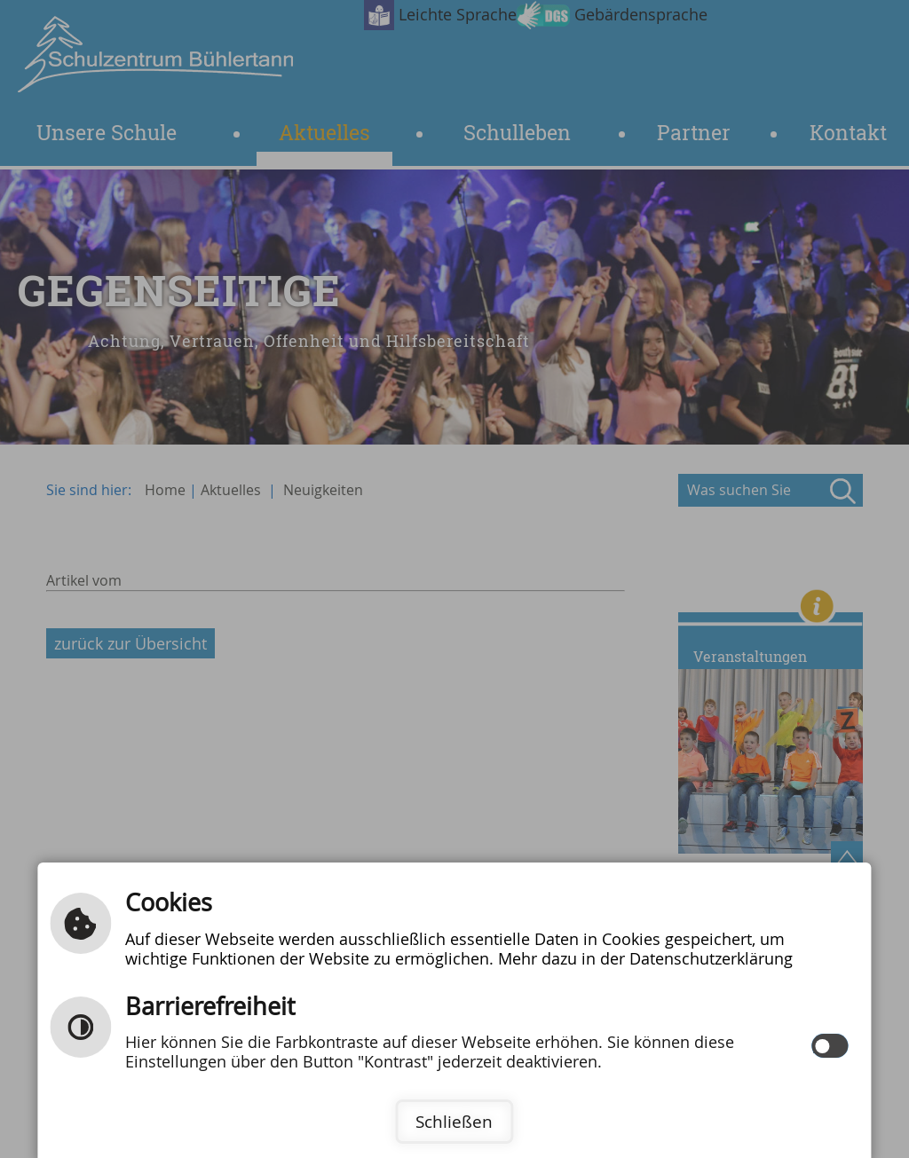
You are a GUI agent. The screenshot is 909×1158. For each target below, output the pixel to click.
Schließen (454, 1121)
